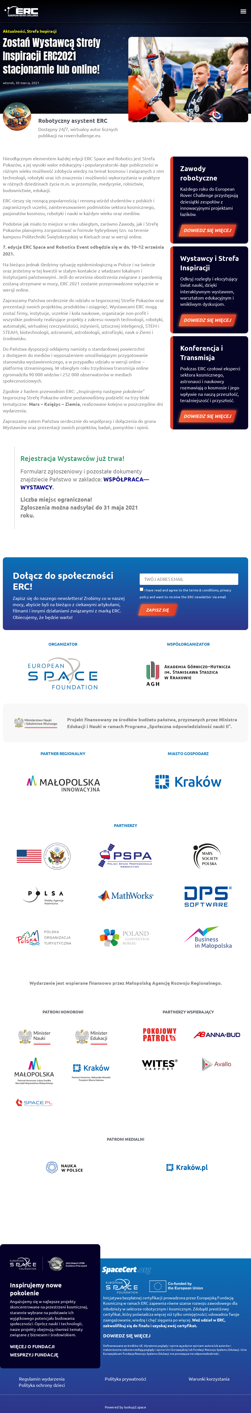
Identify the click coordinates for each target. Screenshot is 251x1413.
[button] (243, 11)
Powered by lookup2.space (125, 1407)
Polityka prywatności (125, 1378)
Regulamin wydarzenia (42, 1378)
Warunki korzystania (209, 1378)
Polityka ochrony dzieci (42, 1385)
